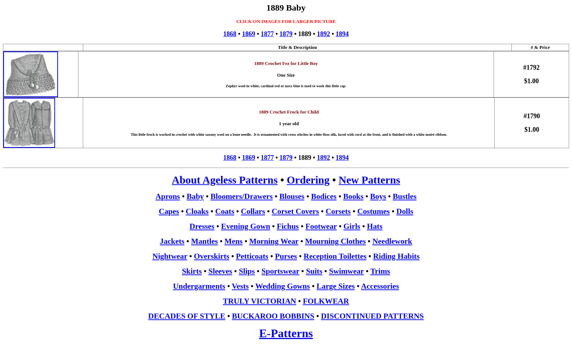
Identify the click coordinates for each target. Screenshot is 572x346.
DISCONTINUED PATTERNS (372, 316)
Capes (169, 211)
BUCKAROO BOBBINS (273, 316)
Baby (195, 196)
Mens (233, 241)
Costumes (374, 211)
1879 (286, 34)
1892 (323, 34)
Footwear (321, 226)
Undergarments (199, 286)
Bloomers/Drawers (241, 196)
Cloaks (197, 211)
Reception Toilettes (335, 256)
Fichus (288, 226)
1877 (267, 34)
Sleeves (220, 271)
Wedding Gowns (282, 286)
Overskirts (211, 256)
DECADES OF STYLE (186, 316)
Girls (351, 226)
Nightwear (170, 256)
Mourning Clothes (335, 241)
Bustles (405, 196)
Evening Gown (245, 226)
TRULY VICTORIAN (259, 301)
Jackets (172, 241)
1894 (342, 34)
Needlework (392, 241)
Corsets (338, 211)
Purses (286, 256)
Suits (314, 271)
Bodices (324, 196)
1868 (229, 34)
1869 (248, 34)
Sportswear (280, 271)
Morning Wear (273, 241)
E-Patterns (286, 333)
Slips (247, 271)
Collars (253, 211)
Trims (380, 271)
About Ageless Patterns (225, 180)
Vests (240, 286)
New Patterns (369, 180)
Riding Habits (396, 256)
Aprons (167, 196)
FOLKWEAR (326, 301)
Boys (378, 196)
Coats (224, 211)
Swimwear (346, 271)
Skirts (192, 271)
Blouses (292, 196)
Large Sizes (336, 286)
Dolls (405, 211)
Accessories (380, 286)
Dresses (202, 226)
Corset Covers (295, 211)
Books (353, 196)
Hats (375, 226)
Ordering (308, 180)
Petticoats (252, 256)
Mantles (204, 241)
